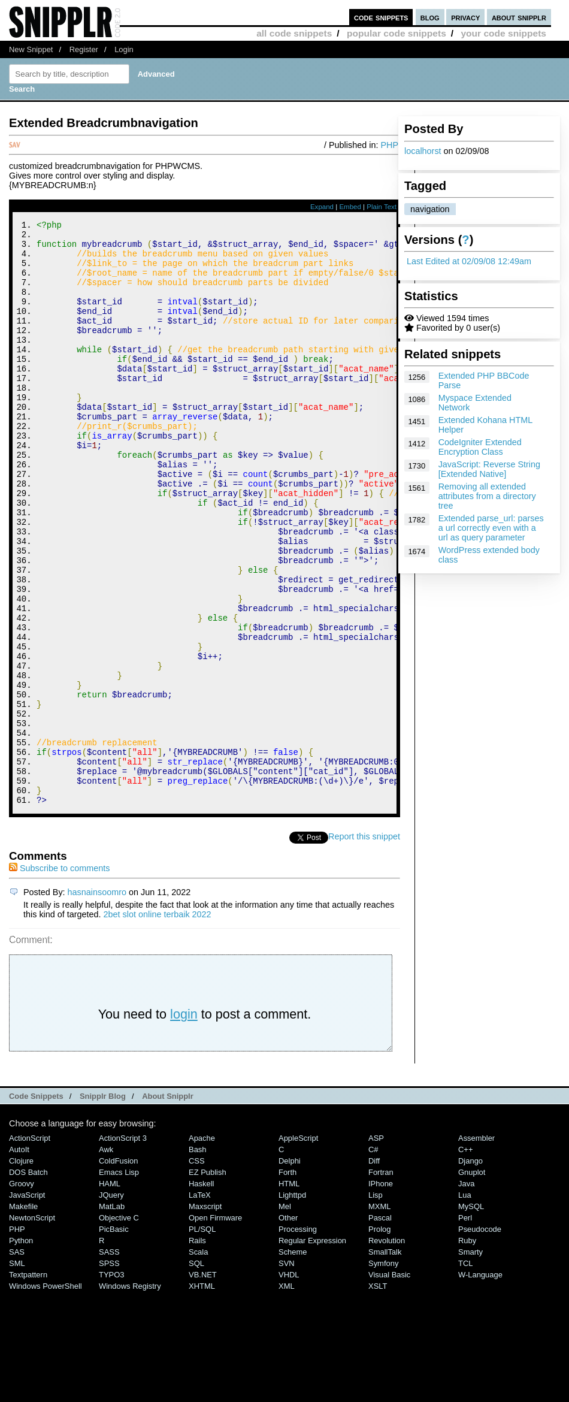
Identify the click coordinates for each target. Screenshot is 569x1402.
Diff (374, 1270)
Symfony (383, 1372)
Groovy (21, 1293)
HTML (289, 1293)
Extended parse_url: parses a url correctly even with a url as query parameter (491, 527)
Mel (285, 1316)
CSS (197, 1270)
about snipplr (519, 17)
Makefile (23, 1316)
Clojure (21, 1270)
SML (17, 1372)
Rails (197, 1350)
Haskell (201, 1293)
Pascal (380, 1327)
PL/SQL (202, 1338)
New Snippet (31, 49)
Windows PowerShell (45, 1395)
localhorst (422, 151)
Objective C (119, 1327)
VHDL (289, 1384)
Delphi (290, 1270)
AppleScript (298, 1247)
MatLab (112, 1316)
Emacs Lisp (119, 1281)
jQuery (111, 1304)
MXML (379, 1316)
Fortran (381, 1281)
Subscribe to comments (59, 978)
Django (470, 1270)
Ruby (467, 1350)
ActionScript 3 (123, 1247)
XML (287, 1395)
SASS (109, 1361)
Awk (106, 1259)
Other (288, 1327)
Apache (202, 1247)
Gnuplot (471, 1281)
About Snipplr (167, 1205)
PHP (389, 145)
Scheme (293, 1361)
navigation (430, 209)
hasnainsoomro (97, 1002)
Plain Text (382, 206)
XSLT (377, 1395)
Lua (464, 1304)
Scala (198, 1361)
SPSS (109, 1372)
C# (373, 1259)
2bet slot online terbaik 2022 (157, 1024)
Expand (322, 206)
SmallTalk (384, 1361)
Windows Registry (130, 1395)
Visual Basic (389, 1384)
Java (466, 1293)
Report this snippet (364, 946)
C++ (465, 1259)
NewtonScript (32, 1327)
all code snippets (294, 33)
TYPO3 (111, 1384)
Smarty (470, 1361)
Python (21, 1350)
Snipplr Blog (103, 1205)
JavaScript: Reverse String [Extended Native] (489, 469)
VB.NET (203, 1384)
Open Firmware (215, 1327)
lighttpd (292, 1304)
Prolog (379, 1338)
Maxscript (205, 1316)
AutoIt (19, 1259)
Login (124, 49)
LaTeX (200, 1304)
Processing (298, 1338)
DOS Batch (28, 1281)
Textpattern (28, 1384)
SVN (287, 1372)
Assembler (476, 1247)
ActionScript (29, 1247)
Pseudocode (479, 1338)
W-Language (480, 1384)
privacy (465, 17)
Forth (287, 1281)
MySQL (471, 1316)
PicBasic (114, 1338)
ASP (376, 1247)
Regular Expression (312, 1350)
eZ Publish (207, 1281)
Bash (198, 1259)
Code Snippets (36, 1205)
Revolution (386, 1350)
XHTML (202, 1395)
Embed (350, 206)
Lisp (375, 1304)
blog (430, 17)
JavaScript (27, 1304)
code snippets (381, 17)
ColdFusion (118, 1270)
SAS (17, 1361)
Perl (465, 1327)
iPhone (380, 1293)
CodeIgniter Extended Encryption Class (480, 447)
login (184, 1123)
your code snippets (503, 33)
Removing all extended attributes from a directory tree (487, 496)
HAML (109, 1293)
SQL (196, 1372)
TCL (465, 1372)
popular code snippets (396, 33)
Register (83, 49)
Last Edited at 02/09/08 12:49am (469, 261)
